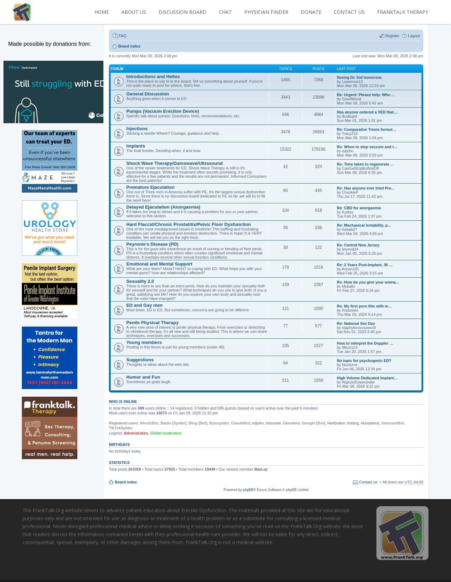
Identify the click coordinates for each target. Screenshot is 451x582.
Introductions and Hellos (153, 76)
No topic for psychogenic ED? (364, 361)
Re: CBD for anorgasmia (359, 208)
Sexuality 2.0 (140, 281)
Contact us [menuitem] (368, 482)
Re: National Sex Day (356, 323)
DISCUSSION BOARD (182, 12)
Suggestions (140, 359)
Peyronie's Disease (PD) (152, 244)
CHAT (225, 12)
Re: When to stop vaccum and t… (367, 147)
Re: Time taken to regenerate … (365, 164)
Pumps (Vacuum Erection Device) (162, 111)
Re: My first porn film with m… (364, 306)
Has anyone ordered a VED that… (367, 112)
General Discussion (147, 93)
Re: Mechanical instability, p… (364, 225)
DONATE (311, 12)
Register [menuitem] (392, 36)
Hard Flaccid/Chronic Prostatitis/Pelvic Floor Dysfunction (188, 224)
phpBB (248, 490)
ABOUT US (133, 12)
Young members (144, 342)
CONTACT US (349, 12)
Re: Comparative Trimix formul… (366, 129)
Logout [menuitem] (414, 36)
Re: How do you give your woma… (368, 282)
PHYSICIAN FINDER (266, 12)
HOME (101, 12)
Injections (137, 128)
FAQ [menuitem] (122, 36)
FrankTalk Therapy (402, 12)
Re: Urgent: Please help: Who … (366, 95)
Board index (126, 482)
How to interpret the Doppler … (365, 343)
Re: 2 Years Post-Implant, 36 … (365, 265)
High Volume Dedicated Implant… (367, 378)
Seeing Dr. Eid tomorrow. (359, 77)
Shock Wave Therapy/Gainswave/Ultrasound (174, 163)
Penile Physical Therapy (152, 322)
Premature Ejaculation (150, 187)
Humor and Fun (143, 377)
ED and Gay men (144, 305)
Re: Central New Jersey (358, 245)
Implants (135, 146)
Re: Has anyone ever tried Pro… (366, 188)
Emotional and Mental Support (159, 264)
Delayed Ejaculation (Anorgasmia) (163, 207)
